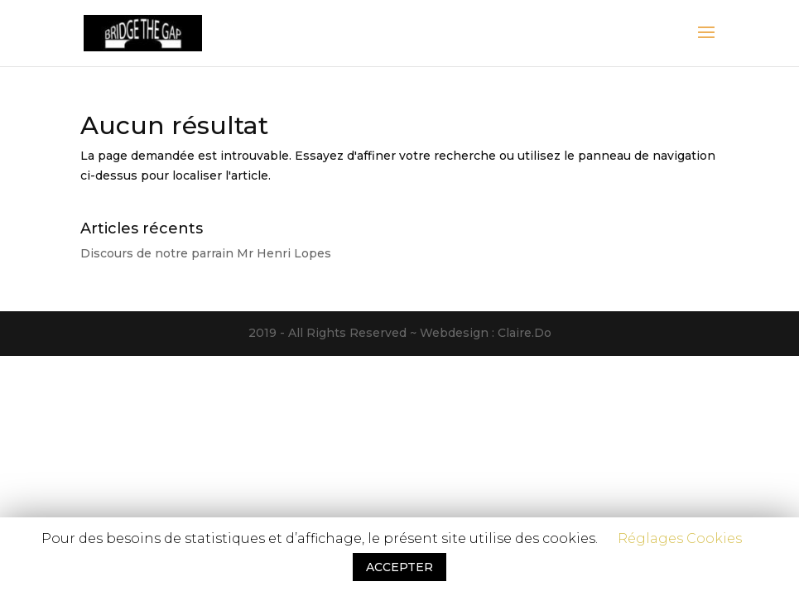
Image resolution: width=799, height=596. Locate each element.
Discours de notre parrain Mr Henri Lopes (205, 253)
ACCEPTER (399, 567)
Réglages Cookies (680, 538)
